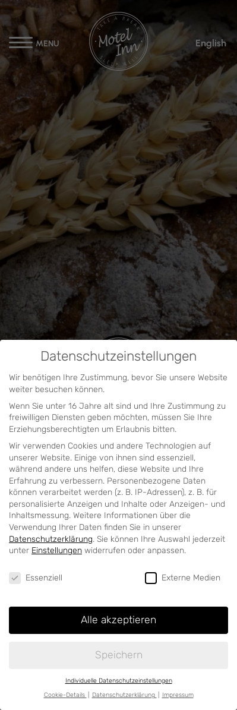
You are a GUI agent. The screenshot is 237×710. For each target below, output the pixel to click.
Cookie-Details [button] (65, 695)
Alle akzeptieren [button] (118, 620)
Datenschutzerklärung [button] (124, 695)
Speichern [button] (119, 655)
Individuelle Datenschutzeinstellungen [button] (118, 680)
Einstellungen (56, 550)
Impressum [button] (178, 695)
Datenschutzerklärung (51, 539)
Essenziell (35, 577)
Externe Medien (182, 577)
